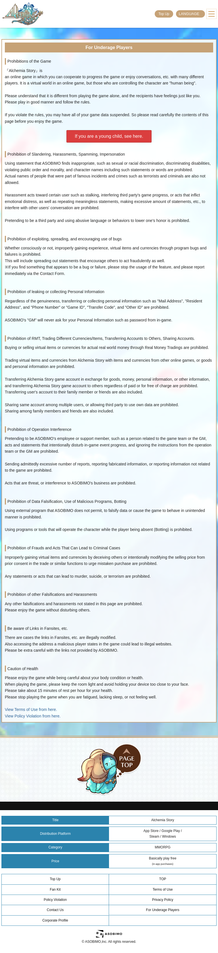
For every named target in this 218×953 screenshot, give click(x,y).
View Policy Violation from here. (32, 716)
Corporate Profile (55, 920)
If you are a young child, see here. (109, 136)
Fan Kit (55, 889)
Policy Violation (55, 900)
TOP (162, 879)
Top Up (163, 14)
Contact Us (55, 910)
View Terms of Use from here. (31, 709)
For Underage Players (162, 910)
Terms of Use (163, 889)
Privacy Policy (162, 900)
